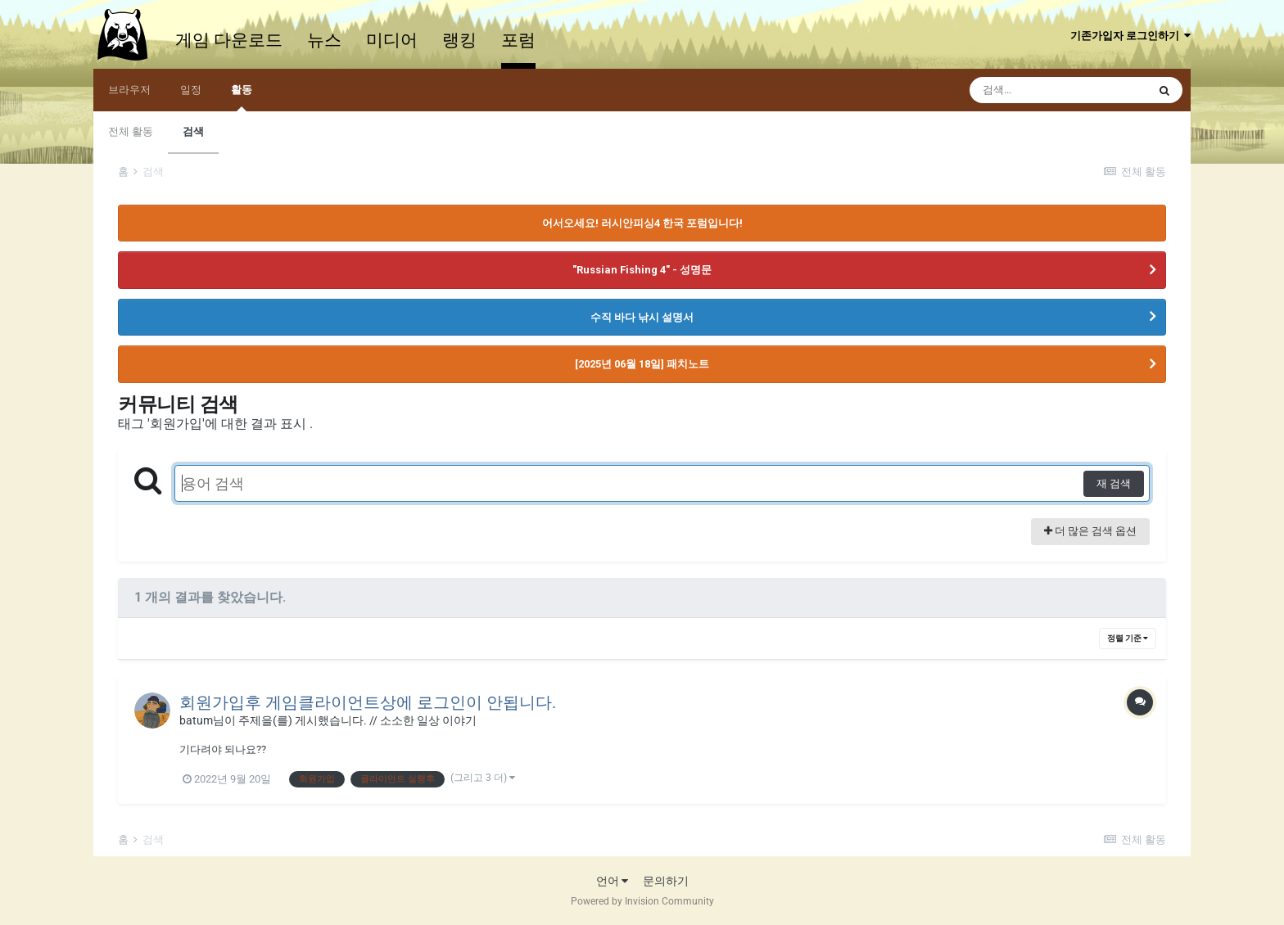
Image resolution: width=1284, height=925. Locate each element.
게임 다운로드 (229, 40)
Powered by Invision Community (642, 901)
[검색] (1058, 90)
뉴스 (324, 40)
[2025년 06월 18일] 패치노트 (642, 364)
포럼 (518, 40)
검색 (193, 131)
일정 (190, 89)
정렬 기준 (1127, 638)
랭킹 (459, 40)
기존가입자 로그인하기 (1130, 35)
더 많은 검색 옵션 (1090, 531)
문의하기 (666, 880)
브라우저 (129, 89)
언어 (612, 880)
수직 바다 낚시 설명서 (642, 317)
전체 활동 (130, 131)
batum (196, 720)
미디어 (392, 40)
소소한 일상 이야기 (428, 720)
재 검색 (1113, 483)
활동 (241, 97)
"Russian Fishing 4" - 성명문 (642, 270)
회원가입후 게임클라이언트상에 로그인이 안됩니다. (367, 702)
